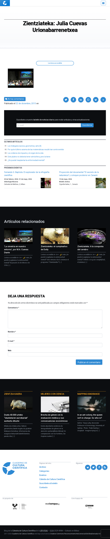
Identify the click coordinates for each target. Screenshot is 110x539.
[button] (66, 99)
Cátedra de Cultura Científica (52, 479)
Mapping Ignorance (88, 394)
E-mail (11, 341)
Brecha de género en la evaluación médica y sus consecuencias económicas (54, 418)
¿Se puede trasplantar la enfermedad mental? (26, 160)
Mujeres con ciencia (52, 394)
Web (9, 350)
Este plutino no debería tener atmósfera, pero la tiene (29, 157)
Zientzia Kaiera (13, 394)
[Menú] (103, 3)
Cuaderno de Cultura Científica (23, 534)
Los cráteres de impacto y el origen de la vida (25, 153)
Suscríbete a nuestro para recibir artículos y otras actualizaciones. (53, 120)
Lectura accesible (55, 63)
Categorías (44, 471)
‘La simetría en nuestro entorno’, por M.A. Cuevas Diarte (16, 249)
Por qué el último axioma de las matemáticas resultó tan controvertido (36, 149)
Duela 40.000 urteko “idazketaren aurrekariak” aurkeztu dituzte (16, 418)
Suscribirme (87, 125)
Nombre (12, 332)
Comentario (13, 308)
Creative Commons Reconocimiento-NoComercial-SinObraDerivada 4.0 (75, 534)
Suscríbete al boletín (48, 483)
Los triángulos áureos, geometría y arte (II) (24, 146)
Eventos (42, 475)
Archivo (42, 467)
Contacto (43, 487)
